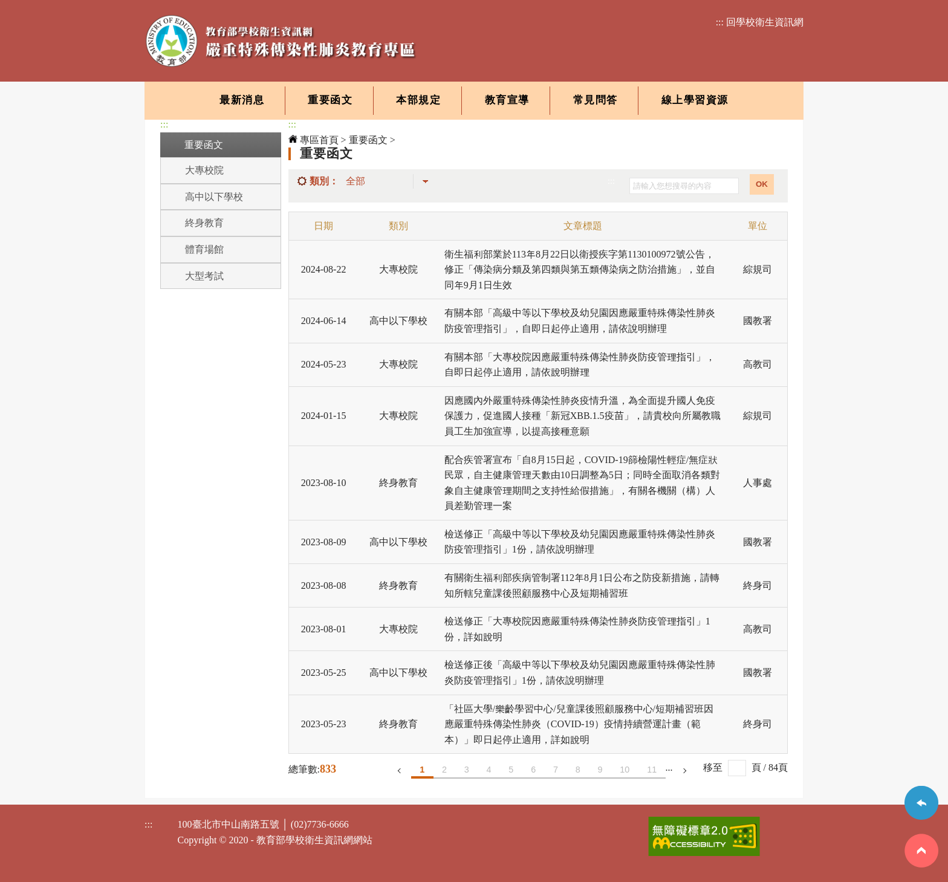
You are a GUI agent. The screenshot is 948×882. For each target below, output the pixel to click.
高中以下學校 (214, 197)
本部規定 (418, 100)
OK (762, 184)
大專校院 (204, 170)
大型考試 (204, 276)
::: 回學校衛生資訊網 (760, 22)
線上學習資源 (695, 100)
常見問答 (595, 100)
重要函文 (330, 100)
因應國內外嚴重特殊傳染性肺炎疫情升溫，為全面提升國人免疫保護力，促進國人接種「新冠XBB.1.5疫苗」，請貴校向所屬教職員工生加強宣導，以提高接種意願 (582, 415)
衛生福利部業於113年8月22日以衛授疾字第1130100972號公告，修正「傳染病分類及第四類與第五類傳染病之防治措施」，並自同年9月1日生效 (579, 269)
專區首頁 (313, 140)
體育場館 (204, 249)
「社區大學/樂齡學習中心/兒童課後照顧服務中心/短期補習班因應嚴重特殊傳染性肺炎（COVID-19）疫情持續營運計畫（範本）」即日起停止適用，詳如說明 (578, 724)
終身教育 (204, 223)
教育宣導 (507, 100)
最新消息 (241, 100)
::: (164, 124)
